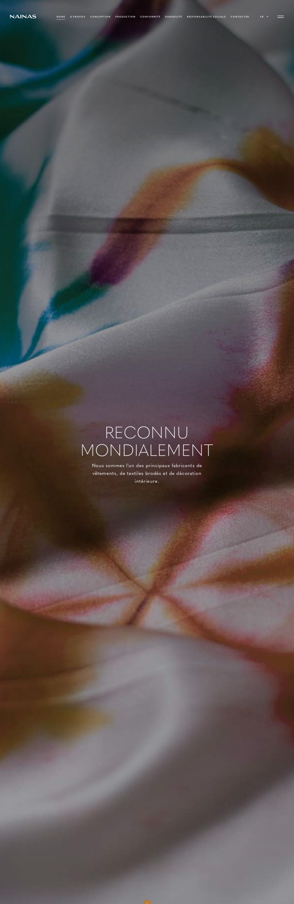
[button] (264, 16)
